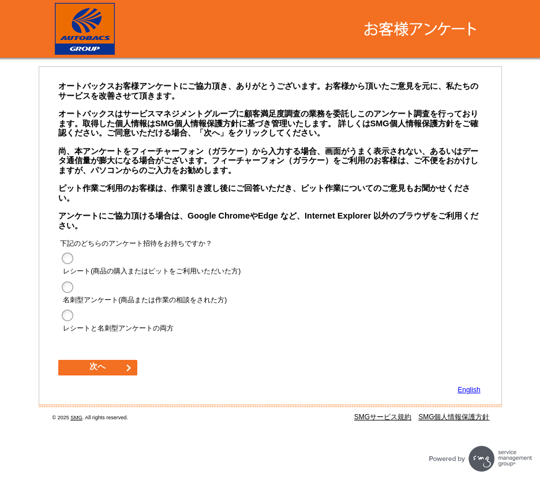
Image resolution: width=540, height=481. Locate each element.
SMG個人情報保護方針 (453, 417)
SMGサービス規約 (382, 417)
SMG (76, 417)
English (468, 390)
